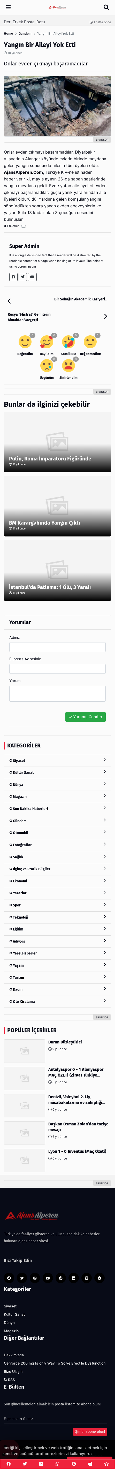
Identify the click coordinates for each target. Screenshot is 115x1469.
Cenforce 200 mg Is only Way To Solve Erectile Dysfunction (54, 1363)
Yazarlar (57, 892)
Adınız (14, 637)
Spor (57, 905)
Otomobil (57, 832)
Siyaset (57, 760)
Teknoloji (57, 917)
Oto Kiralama (57, 1001)
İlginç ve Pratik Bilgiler (57, 868)
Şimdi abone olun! (90, 1431)
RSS (9, 1380)
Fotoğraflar (57, 844)
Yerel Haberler (57, 953)
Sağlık (57, 856)
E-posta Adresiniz (25, 659)
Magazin (57, 796)
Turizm (57, 977)
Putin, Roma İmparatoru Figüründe (50, 459)
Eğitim (57, 929)
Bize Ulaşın (13, 1371)
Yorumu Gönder (85, 716)
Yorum (15, 680)
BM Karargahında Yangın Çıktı (44, 523)
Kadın (57, 989)
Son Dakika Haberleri (57, 808)
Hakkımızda (14, 1355)
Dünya (57, 784)
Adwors (57, 941)
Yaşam (57, 965)
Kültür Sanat (57, 772)
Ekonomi (57, 881)
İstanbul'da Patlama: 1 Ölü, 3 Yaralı (50, 587)
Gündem (57, 820)
